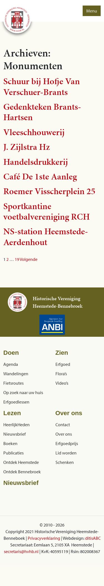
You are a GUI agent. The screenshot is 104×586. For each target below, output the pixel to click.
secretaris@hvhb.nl (21, 551)
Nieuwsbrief (14, 434)
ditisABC (93, 538)
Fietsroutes (13, 383)
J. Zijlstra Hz (26, 147)
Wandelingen (15, 373)
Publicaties (13, 453)
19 (17, 259)
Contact (62, 424)
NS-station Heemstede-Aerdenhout (45, 236)
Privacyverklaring (44, 538)
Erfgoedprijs (66, 443)
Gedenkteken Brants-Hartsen (42, 112)
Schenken (64, 462)
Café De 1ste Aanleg (40, 176)
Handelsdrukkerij (35, 162)
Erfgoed (62, 364)
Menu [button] (91, 11)
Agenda (10, 364)
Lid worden (66, 453)
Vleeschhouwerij (34, 132)
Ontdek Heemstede (21, 462)
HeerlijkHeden (16, 424)
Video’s (61, 383)
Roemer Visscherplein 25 (49, 191)
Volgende (28, 259)
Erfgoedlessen (16, 402)
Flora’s (61, 373)
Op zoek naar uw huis (23, 392)
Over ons (63, 434)
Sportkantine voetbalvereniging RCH (46, 211)
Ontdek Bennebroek (22, 471)
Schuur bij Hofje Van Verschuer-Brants (41, 86)
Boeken (10, 443)
